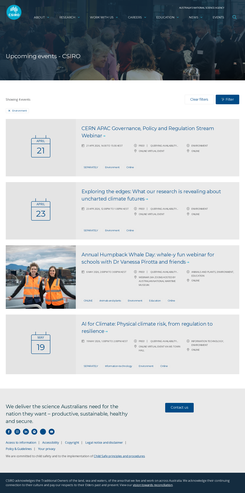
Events (218, 18)
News (196, 18)
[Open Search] (234, 18)
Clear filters (199, 99)
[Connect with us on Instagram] (17, 432)
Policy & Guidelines (19, 449)
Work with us (104, 18)
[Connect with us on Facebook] (9, 432)
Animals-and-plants (110, 300)
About (42, 18)
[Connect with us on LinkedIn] (26, 432)
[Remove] (17, 110)
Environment (112, 167)
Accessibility (50, 442)
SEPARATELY (91, 167)
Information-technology (118, 366)
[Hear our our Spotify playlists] (34, 432)
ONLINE (88, 300)
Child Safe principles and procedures (119, 456)
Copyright (72, 442)
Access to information (21, 442)
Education (167, 18)
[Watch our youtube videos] (52, 432)
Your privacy (46, 449)
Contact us (179, 407)
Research (69, 18)
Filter (227, 99)
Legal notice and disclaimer (104, 442)
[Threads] (43, 432)
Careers (137, 18)
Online (130, 167)
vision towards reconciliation (153, 485)
